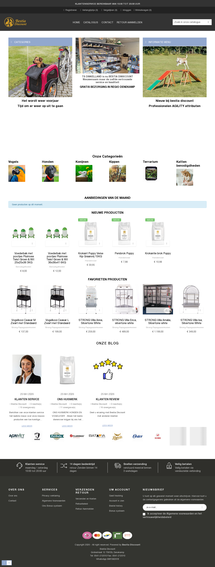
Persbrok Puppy (124, 253)
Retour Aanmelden (85, 509)
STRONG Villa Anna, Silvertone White (91, 321)
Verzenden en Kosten (86, 498)
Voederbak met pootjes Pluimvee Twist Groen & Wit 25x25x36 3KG (23, 258)
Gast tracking (116, 495)
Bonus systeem (116, 511)
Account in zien (116, 500)
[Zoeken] (192, 22)
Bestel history (116, 505)
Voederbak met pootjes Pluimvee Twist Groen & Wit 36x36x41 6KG (57, 258)
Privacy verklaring (51, 495)
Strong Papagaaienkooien (23, 327)
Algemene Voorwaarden (53, 500)
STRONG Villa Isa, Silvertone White (191, 321)
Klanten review (107, 399)
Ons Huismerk (67, 399)
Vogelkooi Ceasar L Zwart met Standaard (57, 321)
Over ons (12, 495)
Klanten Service (27, 399)
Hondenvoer (91, 260)
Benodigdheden (23, 267)
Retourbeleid (82, 503)
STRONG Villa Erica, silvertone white (124, 321)
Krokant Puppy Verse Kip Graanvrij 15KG (90, 255)
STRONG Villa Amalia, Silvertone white (158, 321)
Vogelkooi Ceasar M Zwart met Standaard (23, 321)
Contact (12, 500)
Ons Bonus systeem (52, 505)
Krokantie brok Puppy (158, 253)
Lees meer (27, 426)
